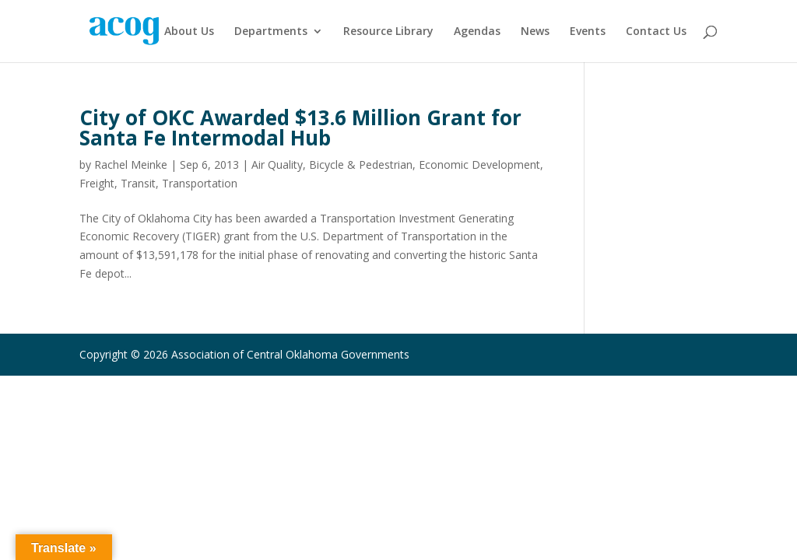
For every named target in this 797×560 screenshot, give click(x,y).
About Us (189, 32)
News (535, 32)
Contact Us (656, 32)
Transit (138, 183)
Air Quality (277, 164)
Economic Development (479, 164)
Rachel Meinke (130, 164)
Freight (96, 183)
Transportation (199, 183)
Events (588, 32)
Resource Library (388, 32)
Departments (270, 32)
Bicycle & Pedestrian (361, 164)
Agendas (477, 32)
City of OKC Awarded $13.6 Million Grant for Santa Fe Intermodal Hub (300, 127)
